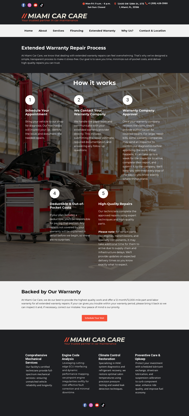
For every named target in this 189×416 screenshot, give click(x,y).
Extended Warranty (102, 30)
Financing (76, 30)
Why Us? (127, 30)
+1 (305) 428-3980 (156, 3)
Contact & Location (152, 30)
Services (58, 30)
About (43, 30)
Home (28, 30)
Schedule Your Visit (94, 318)
